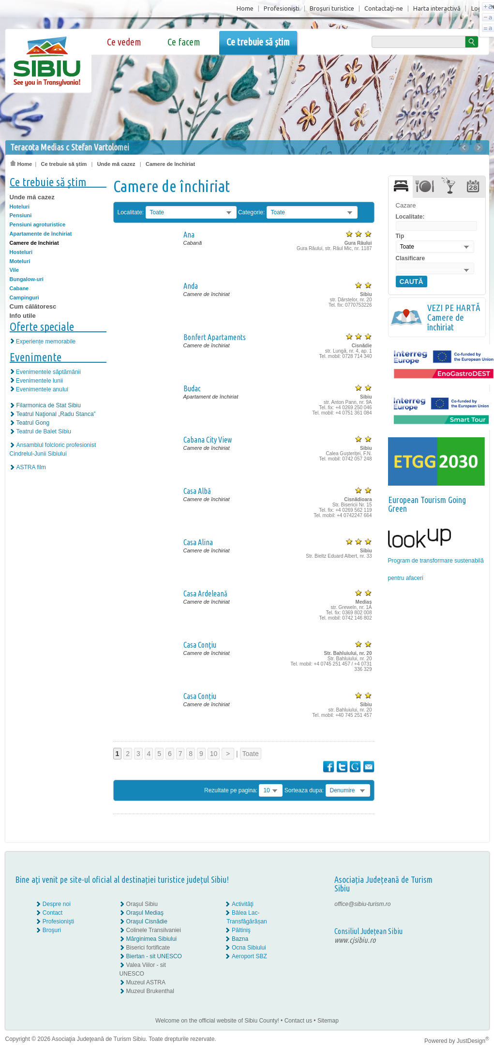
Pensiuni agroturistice (38, 224)
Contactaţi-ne (383, 8)
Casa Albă (197, 491)
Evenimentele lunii (39, 380)
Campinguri (24, 297)
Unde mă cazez (116, 164)
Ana (189, 234)
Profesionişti (281, 8)
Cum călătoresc (33, 306)
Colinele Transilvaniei (153, 930)
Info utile (23, 315)
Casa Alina (198, 542)
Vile (14, 270)
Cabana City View (207, 439)
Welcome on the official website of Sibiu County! (217, 1020)
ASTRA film (31, 467)
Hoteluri (20, 206)
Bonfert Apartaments (214, 337)
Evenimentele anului (42, 389)
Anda (190, 286)
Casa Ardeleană (205, 593)
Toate (250, 753)
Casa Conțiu (199, 696)
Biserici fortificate (148, 947)
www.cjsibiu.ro (354, 939)
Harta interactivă (437, 8)
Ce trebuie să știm (258, 41)
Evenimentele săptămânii (48, 372)
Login (479, 8)
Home (245, 8)
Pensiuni (21, 215)
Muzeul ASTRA (145, 982)
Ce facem (183, 41)
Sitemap (328, 1020)
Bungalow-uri (27, 279)
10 (214, 753)
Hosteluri (21, 252)
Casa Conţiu (199, 644)
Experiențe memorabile (45, 341)
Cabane (19, 288)
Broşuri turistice (332, 8)
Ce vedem (124, 41)
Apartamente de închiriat (41, 234)
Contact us (298, 1020)
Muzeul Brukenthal (150, 991)
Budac (192, 388)
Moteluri (20, 261)
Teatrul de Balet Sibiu (43, 431)
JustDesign (473, 1041)
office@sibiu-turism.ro (362, 904)
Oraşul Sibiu (142, 904)
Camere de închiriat (170, 164)
